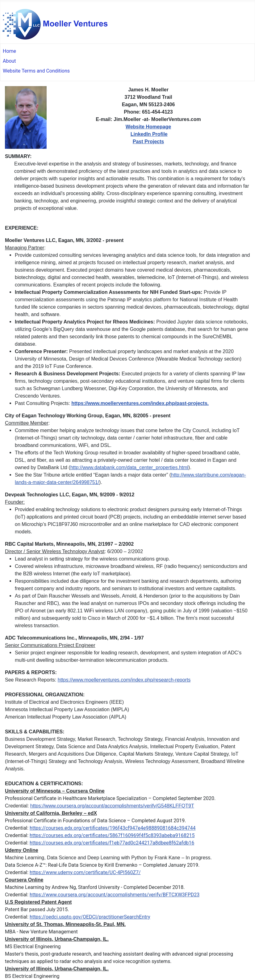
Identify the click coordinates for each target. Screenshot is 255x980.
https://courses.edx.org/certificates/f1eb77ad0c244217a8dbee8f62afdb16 (112, 843)
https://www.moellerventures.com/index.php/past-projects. (140, 403)
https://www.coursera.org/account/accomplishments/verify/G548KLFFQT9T (112, 805)
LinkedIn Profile (149, 134)
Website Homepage (148, 126)
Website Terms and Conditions (36, 71)
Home (9, 51)
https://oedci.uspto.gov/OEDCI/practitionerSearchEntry (90, 917)
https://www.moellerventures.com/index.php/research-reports (124, 679)
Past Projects (148, 141)
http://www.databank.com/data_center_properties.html (129, 467)
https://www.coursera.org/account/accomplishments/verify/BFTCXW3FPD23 (114, 895)
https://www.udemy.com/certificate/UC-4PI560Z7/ (85, 872)
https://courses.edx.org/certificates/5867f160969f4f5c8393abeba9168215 (112, 835)
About (9, 61)
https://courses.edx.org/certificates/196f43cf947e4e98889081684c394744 (112, 828)
